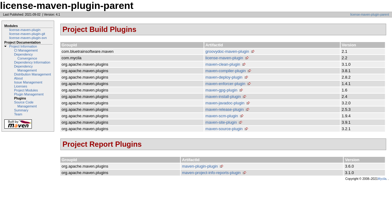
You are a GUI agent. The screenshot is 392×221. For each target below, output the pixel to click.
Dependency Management (25, 68)
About (18, 78)
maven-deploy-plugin (224, 77)
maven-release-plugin (224, 109)
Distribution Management (32, 74)
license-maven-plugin (24, 30)
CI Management (26, 50)
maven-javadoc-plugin (224, 103)
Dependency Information (32, 62)
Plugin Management (28, 94)
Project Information (23, 46)
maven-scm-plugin (221, 116)
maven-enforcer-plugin (225, 83)
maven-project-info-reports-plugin (211, 172)
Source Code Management (25, 104)
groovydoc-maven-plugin (227, 51)
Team (18, 114)
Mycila (382, 178)
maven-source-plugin (224, 128)
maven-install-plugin (223, 96)
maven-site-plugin (221, 122)
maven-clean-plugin (222, 64)
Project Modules (26, 90)
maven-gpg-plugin (221, 90)
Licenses (20, 86)
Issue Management (28, 82)
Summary (21, 110)
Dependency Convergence (25, 56)
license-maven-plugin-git (27, 34)
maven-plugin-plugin (200, 166)
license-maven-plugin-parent (369, 14)
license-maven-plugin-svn (28, 38)
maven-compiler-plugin (225, 70)
